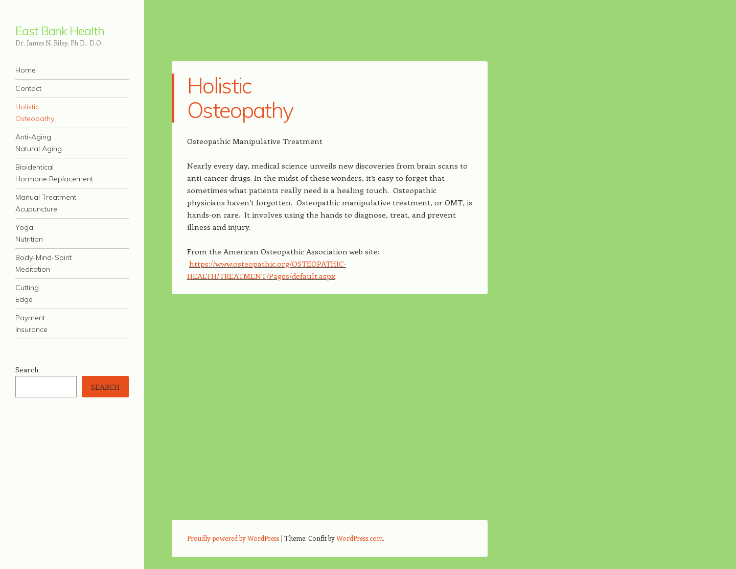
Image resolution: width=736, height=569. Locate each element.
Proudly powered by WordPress (233, 538)
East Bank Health (59, 30)
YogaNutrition (29, 233)
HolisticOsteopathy (34, 112)
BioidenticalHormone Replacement (54, 172)
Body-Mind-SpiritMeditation (43, 263)
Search (26, 369)
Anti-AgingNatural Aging (38, 142)
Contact (28, 88)
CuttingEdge (27, 293)
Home (25, 70)
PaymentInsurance (31, 323)
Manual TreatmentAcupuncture (45, 203)
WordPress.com (359, 538)
